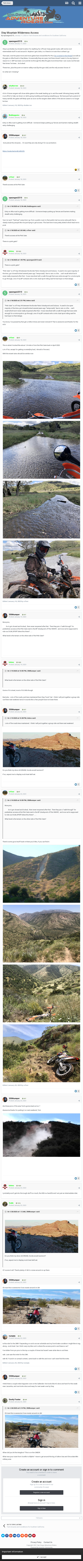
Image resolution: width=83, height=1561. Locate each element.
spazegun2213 (8, 35)
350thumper (14, 135)
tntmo (28, 300)
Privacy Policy (36, 1542)
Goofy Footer (15, 1399)
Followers (39, 1518)
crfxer (28, 230)
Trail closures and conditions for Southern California (47, 35)
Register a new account (41, 1492)
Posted (17, 43)
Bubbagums (32, 206)
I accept (41, 1557)
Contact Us (48, 1542)
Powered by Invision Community (42, 1547)
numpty (12, 1336)
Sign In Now (42, 1508)
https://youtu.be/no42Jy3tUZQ (14, 151)
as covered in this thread (63, 56)
